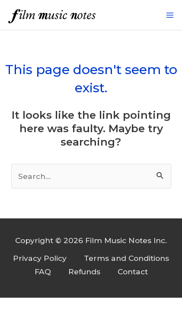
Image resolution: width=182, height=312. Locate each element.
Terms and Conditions (126, 258)
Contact (133, 271)
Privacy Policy (40, 258)
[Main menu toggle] (170, 15)
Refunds (84, 271)
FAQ (43, 271)
